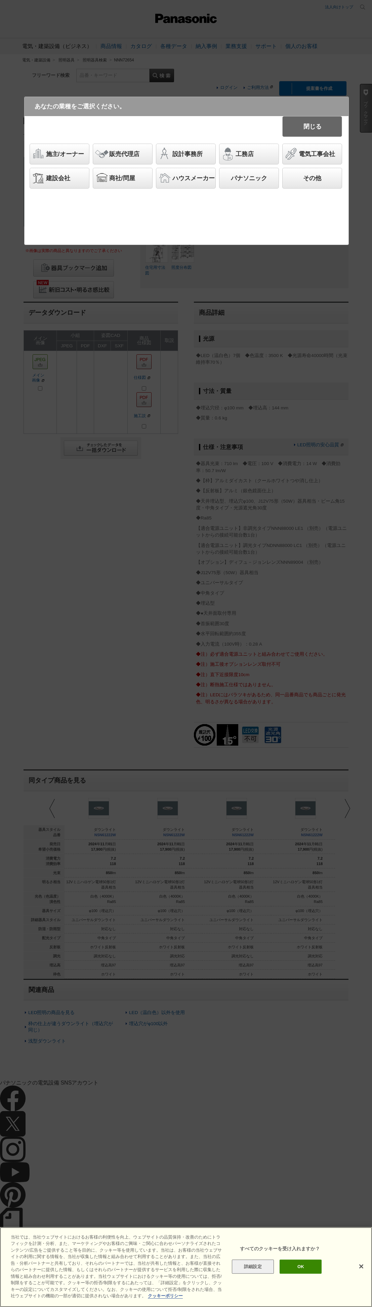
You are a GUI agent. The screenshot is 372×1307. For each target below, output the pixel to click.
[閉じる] (361, 1266)
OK (300, 1266)
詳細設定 (253, 1266)
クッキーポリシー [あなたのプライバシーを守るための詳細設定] (165, 1295)
